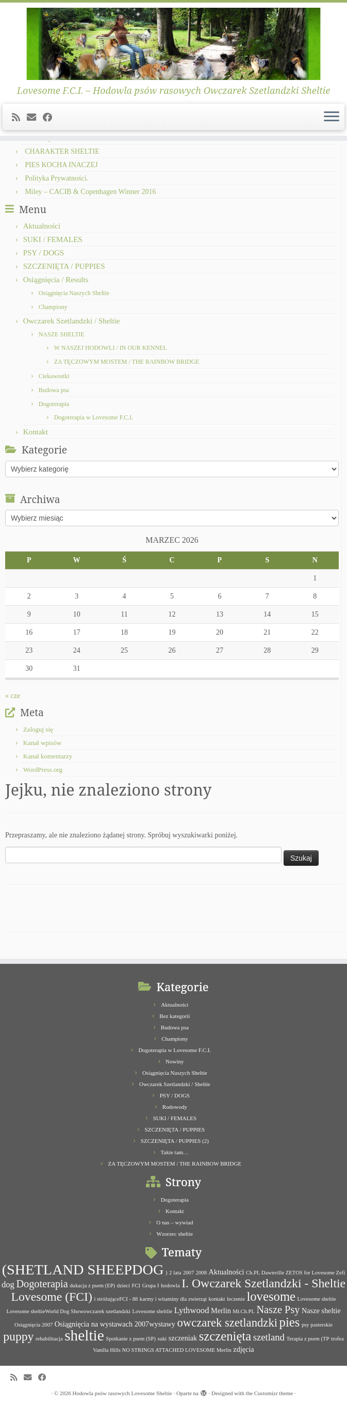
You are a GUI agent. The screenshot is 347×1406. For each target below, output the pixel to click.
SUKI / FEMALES (52, 239)
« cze (12, 696)
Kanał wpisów (42, 743)
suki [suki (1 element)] (162, 1339)
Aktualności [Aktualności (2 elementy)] (226, 1272)
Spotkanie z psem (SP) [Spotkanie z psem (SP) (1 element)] (131, 1339)
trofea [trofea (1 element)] (337, 1339)
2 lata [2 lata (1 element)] (175, 1272)
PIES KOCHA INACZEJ (61, 165)
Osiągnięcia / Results (56, 280)
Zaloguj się (38, 729)
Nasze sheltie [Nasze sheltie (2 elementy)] (321, 1310)
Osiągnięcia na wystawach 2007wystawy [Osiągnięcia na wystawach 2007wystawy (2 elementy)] (115, 1324)
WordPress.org (42, 769)
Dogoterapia (54, 404)
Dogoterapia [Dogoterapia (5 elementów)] (42, 1283)
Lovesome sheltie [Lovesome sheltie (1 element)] (317, 1299)
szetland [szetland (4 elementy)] (269, 1337)
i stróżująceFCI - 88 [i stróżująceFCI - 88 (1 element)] (116, 1299)
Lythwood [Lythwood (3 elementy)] (191, 1310)
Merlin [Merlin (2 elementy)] (221, 1310)
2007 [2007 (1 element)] (188, 1272)
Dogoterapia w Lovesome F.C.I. (94, 417)
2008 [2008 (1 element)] (201, 1272)
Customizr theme (273, 1393)
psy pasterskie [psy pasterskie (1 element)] (317, 1325)
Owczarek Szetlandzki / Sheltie (71, 321)
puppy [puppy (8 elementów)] (18, 1336)
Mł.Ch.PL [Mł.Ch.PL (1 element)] (244, 1311)
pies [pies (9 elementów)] (289, 1322)
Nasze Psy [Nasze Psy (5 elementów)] (278, 1309)
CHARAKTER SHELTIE (62, 151)
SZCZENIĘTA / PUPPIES (64, 266)
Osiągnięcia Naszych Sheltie (74, 293)
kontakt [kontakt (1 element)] (217, 1299)
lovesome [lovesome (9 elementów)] (270, 1296)
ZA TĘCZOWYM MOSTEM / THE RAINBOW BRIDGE (127, 361)
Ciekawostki (54, 376)
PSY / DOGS (43, 253)
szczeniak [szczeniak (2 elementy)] (183, 1338)
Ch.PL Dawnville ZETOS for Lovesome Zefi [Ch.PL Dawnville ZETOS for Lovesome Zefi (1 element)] (295, 1272)
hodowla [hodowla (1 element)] (170, 1285)
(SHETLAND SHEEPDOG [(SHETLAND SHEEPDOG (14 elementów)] (83, 1270)
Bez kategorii (174, 1016)
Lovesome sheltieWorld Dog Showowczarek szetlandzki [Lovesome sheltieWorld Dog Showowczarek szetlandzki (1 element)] (68, 1311)
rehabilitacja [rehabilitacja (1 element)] (49, 1339)
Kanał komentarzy (48, 756)
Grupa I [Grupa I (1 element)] (150, 1285)
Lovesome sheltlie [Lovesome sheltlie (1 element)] (153, 1311)
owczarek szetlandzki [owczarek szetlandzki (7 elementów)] (227, 1322)
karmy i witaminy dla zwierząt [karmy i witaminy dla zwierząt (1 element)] (173, 1299)
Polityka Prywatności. (56, 178)
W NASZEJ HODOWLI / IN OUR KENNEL (110, 347)
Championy (53, 307)
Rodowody (174, 1107)
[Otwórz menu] (331, 117)
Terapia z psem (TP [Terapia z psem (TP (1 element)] (307, 1339)
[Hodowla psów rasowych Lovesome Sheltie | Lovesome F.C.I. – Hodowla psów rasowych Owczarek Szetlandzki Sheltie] (173, 44)
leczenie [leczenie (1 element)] (236, 1299)
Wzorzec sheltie (175, 1234)
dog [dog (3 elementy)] (8, 1284)
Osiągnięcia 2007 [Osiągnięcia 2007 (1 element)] (33, 1325)
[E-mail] (35, 117)
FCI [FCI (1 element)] (136, 1285)
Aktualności (42, 226)
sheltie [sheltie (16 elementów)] (84, 1335)
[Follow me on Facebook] (51, 117)
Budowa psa (54, 390)
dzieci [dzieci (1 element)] (123, 1285)
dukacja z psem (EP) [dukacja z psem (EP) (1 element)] (92, 1285)
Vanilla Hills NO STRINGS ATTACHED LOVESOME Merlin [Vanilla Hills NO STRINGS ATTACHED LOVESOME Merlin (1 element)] (162, 1350)
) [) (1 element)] (167, 1272)
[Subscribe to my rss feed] (19, 117)
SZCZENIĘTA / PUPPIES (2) (175, 1141)
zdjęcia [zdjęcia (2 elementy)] (243, 1349)
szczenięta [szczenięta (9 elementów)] (225, 1336)
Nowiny (175, 1061)
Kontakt (35, 432)
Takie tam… (175, 1152)
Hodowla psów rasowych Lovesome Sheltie (122, 1393)
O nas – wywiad (174, 1222)
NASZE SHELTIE (62, 334)
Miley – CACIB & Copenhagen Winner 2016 (90, 192)
